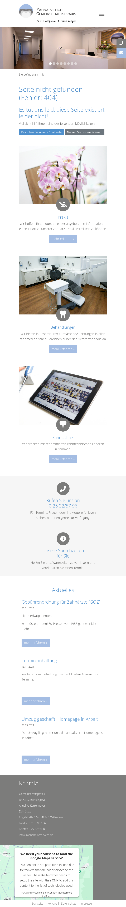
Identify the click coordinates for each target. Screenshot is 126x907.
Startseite (37, 903)
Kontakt (52, 903)
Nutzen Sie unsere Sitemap (84, 132)
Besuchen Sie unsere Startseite (41, 132)
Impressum (87, 903)
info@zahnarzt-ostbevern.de (36, 835)
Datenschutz (68, 903)
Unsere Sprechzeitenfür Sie (63, 553)
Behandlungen (63, 327)
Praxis (63, 217)
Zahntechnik (63, 437)
